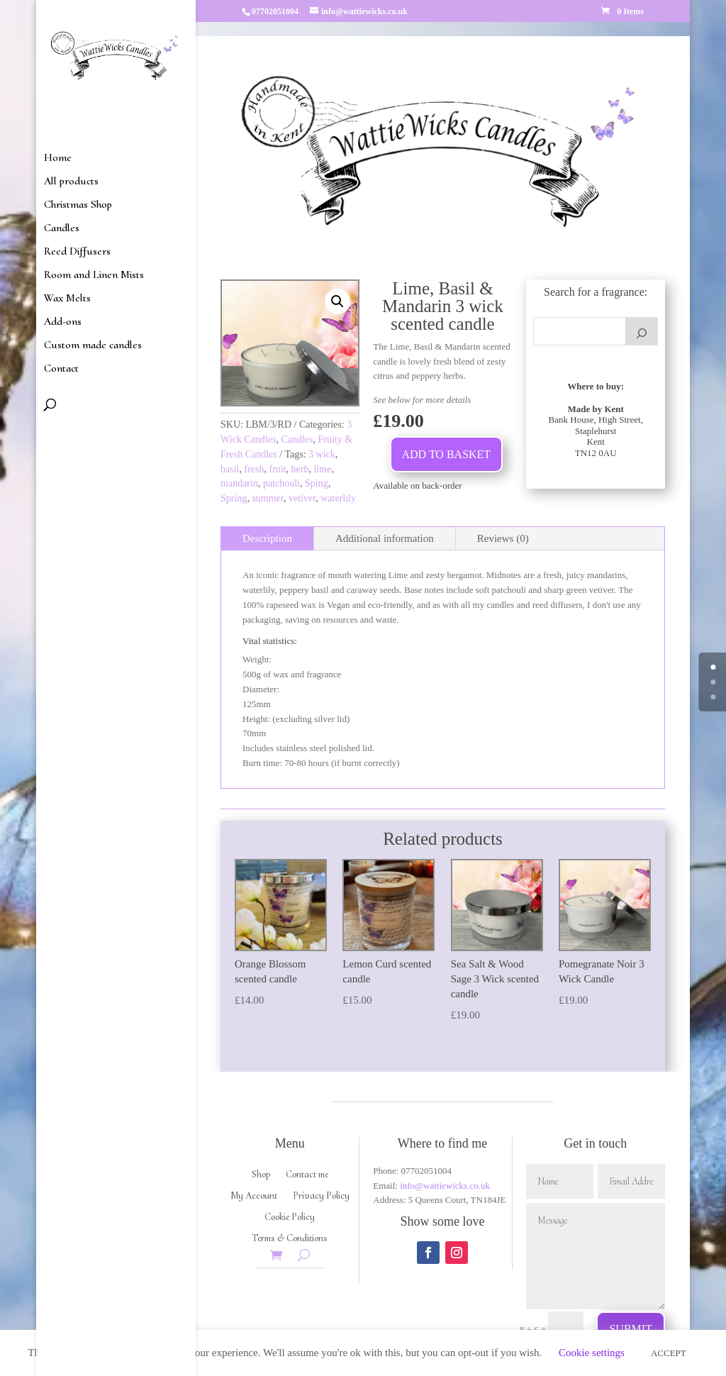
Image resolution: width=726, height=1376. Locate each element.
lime (322, 469)
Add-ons (63, 322)
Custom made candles (93, 346)
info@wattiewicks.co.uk (445, 1185)
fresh (254, 469)
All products (71, 182)
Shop (261, 1175)
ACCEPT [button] (668, 1353)
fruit (277, 469)
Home (58, 158)
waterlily (338, 498)
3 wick (321, 454)
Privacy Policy (321, 1196)
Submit (630, 1329)
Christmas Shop (78, 205)
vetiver (302, 498)
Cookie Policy (289, 1217)
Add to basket (446, 454)
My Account (253, 1196)
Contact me (307, 1175)
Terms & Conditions (290, 1238)
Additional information (384, 538)
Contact (61, 369)
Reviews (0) (503, 538)
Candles (61, 229)
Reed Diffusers (77, 252)
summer (268, 498)
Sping (316, 483)
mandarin (239, 483)
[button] (337, 301)
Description (267, 538)
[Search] (641, 331)
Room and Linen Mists (94, 276)
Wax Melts (67, 299)
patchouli (281, 483)
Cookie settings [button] (592, 1352)
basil (229, 469)
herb (300, 469)
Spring (233, 498)
